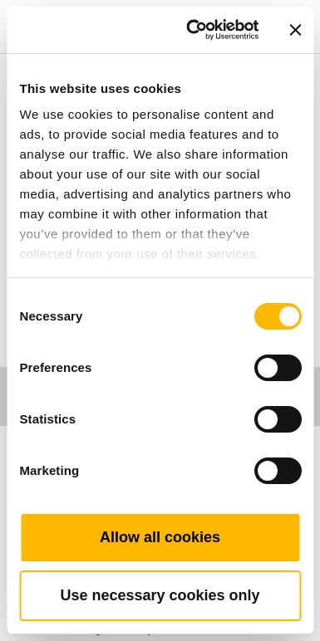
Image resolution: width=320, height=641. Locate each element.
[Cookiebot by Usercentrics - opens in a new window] (192, 30)
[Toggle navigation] (288, 4)
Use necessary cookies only (159, 595)
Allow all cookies (160, 537)
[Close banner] (295, 30)
